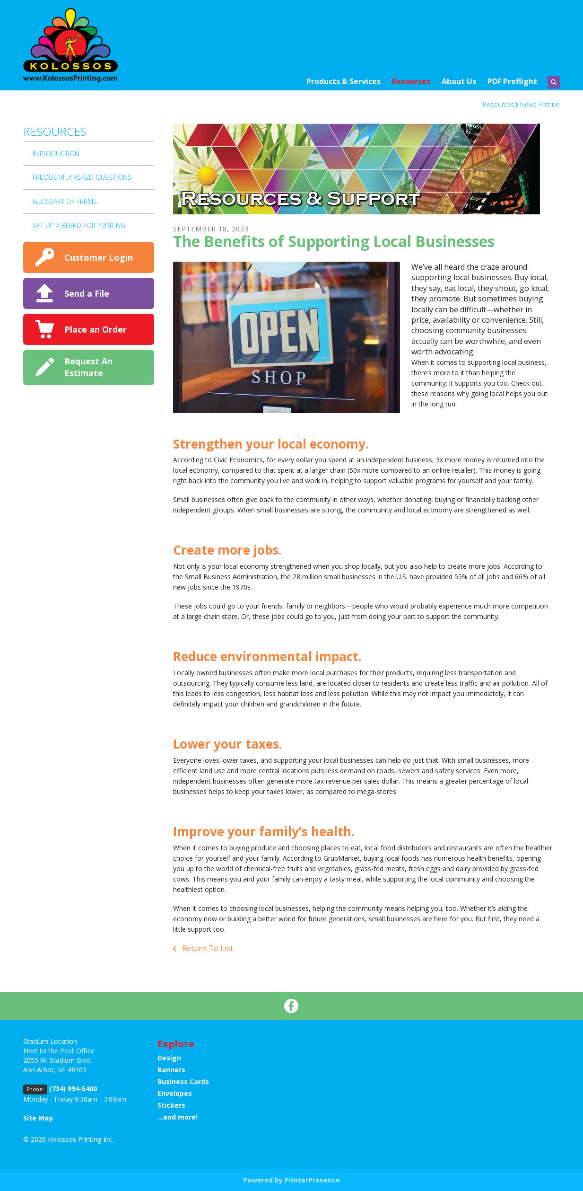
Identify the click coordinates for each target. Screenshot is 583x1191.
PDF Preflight (512, 81)
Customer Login (98, 257)
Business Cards (183, 1081)
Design (169, 1057)
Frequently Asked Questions (82, 177)
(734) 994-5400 (73, 1088)
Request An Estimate (88, 367)
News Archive (540, 104)
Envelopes (174, 1093)
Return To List (206, 948)
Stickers (171, 1105)
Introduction (56, 153)
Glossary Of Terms (65, 201)
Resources (411, 81)
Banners (171, 1069)
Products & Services (343, 81)
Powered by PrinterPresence (291, 1179)
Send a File (86, 293)
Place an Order (95, 329)
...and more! (177, 1116)
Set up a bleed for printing (79, 225)
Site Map (38, 1117)
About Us (459, 81)
